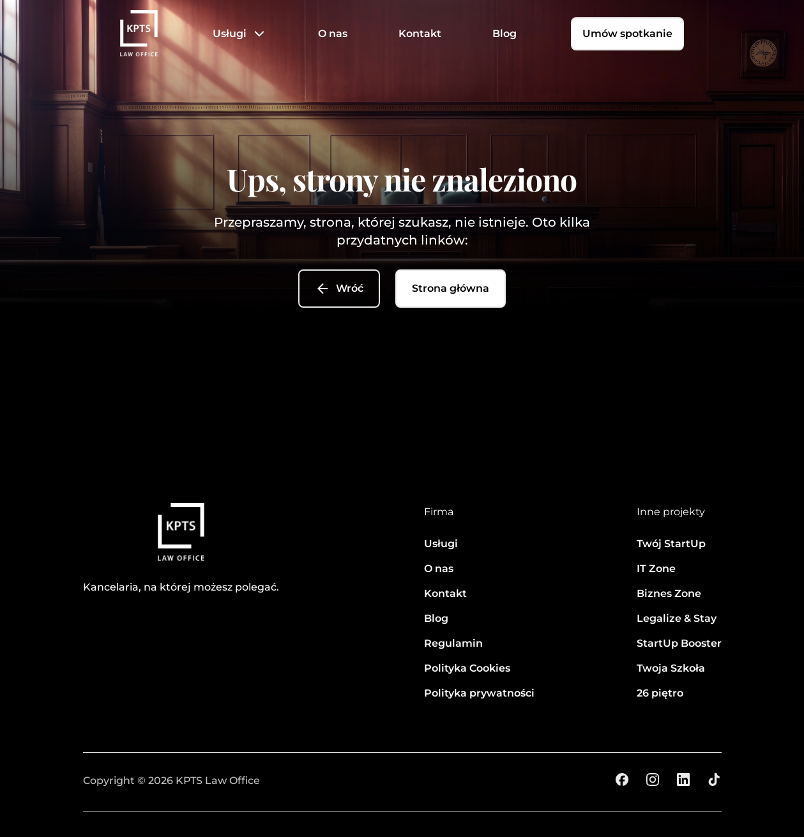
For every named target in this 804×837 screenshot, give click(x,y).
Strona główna (450, 288)
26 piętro (660, 693)
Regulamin (453, 643)
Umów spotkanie (627, 33)
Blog (504, 33)
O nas (332, 33)
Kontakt (419, 33)
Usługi (230, 33)
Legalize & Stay (677, 618)
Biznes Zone (669, 593)
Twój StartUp (671, 544)
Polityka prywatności (479, 693)
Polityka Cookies (467, 668)
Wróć (339, 288)
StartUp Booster (679, 643)
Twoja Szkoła (671, 668)
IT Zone (656, 568)
